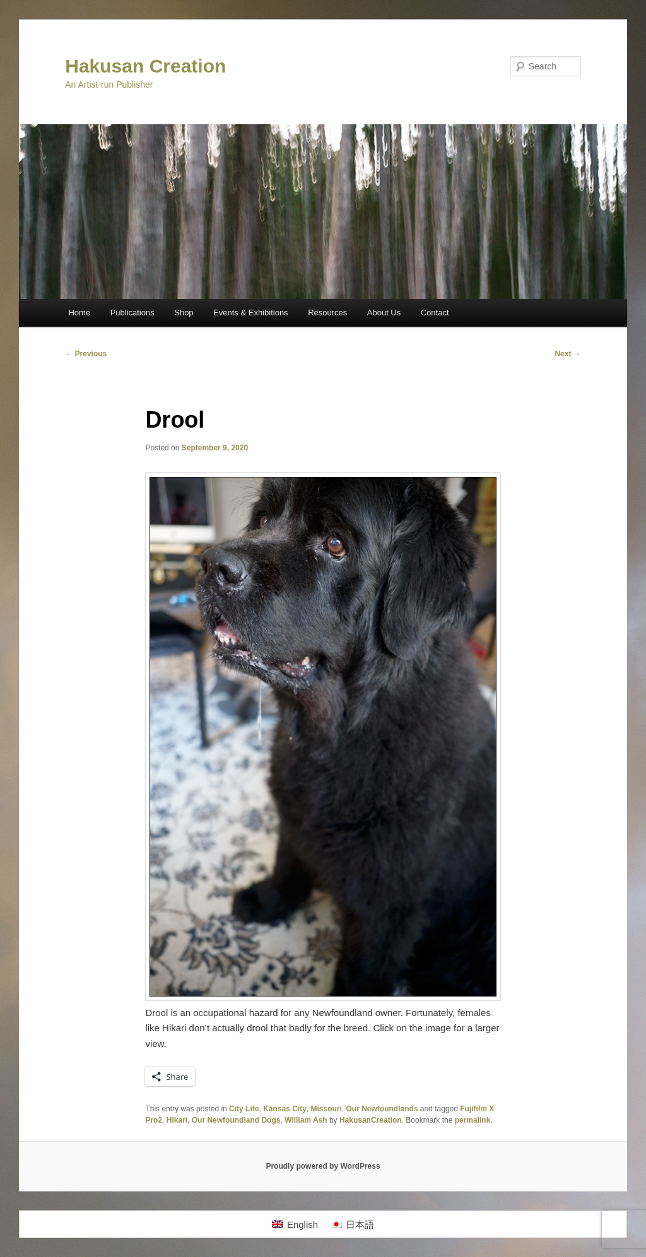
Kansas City (285, 1108)
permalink (473, 1120)
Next (567, 353)
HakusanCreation (370, 1120)
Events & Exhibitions (250, 312)
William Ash (306, 1120)
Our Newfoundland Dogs (236, 1120)
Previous (86, 353)
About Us (384, 312)
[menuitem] (295, 1224)
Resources (327, 312)
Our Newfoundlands (382, 1108)
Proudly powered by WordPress (323, 1166)
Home (79, 312)
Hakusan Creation (145, 66)
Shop (183, 312)
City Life (244, 1108)
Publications (132, 312)
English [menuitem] (302, 1224)
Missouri (326, 1108)
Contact (435, 312)
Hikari (177, 1120)
